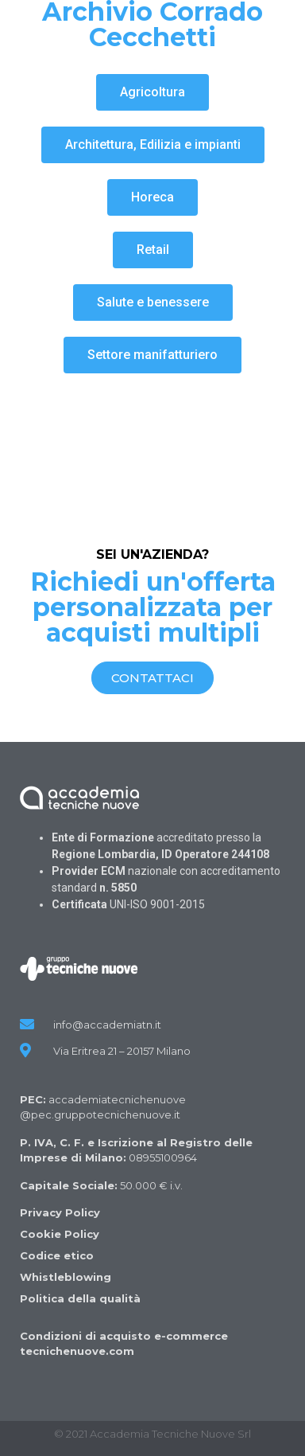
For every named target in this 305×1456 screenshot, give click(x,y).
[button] (152, 92)
